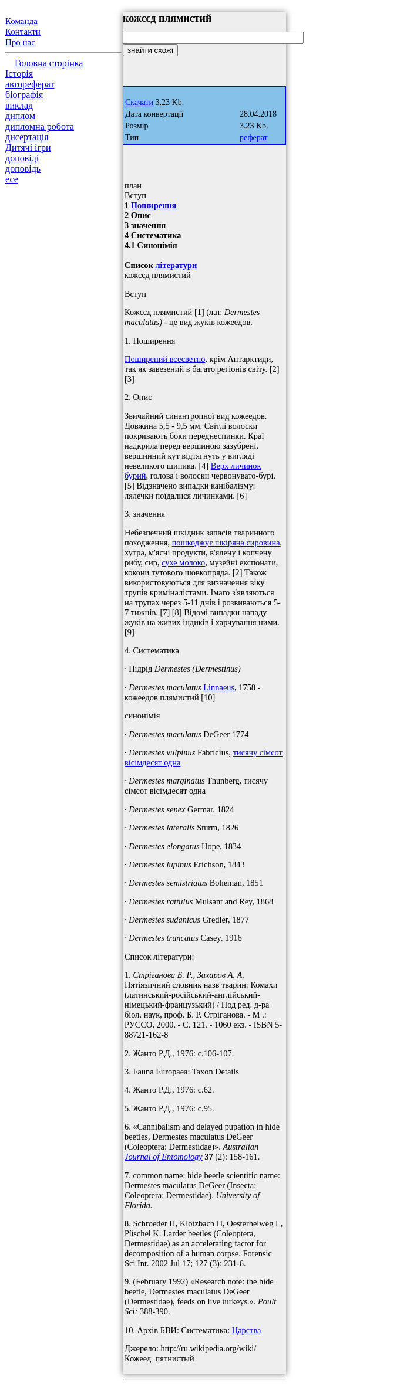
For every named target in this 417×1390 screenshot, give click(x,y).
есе (11, 179)
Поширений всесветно (165, 359)
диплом (20, 116)
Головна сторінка (49, 63)
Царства (246, 1330)
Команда (21, 21)
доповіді (22, 158)
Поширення (154, 205)
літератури (176, 265)
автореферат (29, 84)
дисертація (27, 137)
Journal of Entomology (164, 1156)
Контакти (23, 31)
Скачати (139, 102)
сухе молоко (183, 562)
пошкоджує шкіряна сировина (226, 542)
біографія (24, 95)
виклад (19, 105)
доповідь (23, 169)
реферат (254, 137)
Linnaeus (218, 687)
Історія (19, 74)
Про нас (20, 42)
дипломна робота (39, 126)
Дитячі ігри (28, 147)
